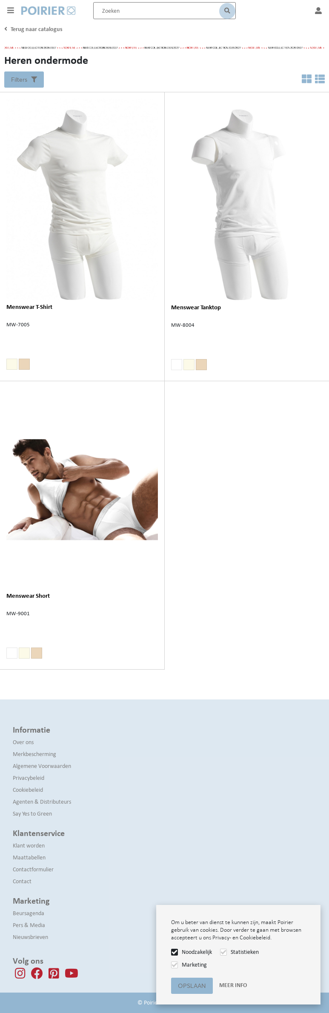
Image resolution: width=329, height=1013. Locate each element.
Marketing (194, 965)
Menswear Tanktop (196, 307)
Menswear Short (28, 596)
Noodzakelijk (197, 952)
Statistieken (245, 952)
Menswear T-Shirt (29, 307)
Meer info (233, 985)
